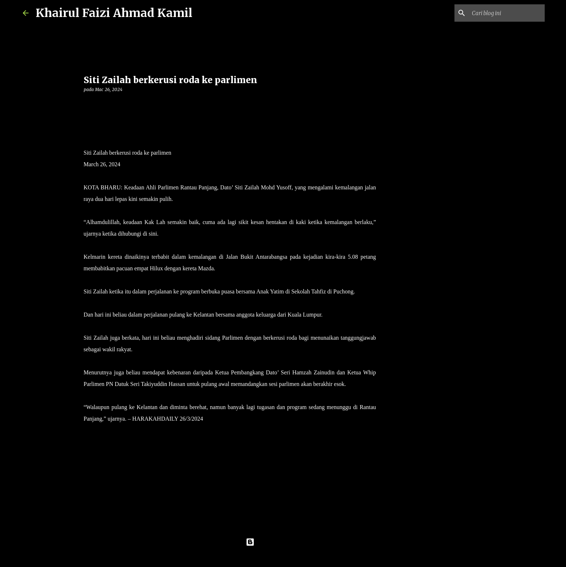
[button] (88, 104)
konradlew (298, 557)
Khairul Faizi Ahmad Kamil (114, 13)
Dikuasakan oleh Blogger (283, 542)
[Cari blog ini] (507, 13)
